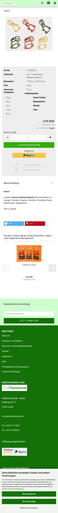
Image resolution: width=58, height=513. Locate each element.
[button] (7, 137)
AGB (4, 361)
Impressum (7, 356)
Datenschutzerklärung (15, 489)
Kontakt (5, 351)
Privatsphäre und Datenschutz (15, 367)
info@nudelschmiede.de (12, 416)
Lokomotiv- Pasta (29, 265)
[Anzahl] (29, 137)
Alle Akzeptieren (29, 494)
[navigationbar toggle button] (55, 3)
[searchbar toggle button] (42, 3)
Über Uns (6, 336)
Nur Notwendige (29, 501)
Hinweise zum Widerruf (12, 341)
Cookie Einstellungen (11, 371)
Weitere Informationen (29, 508)
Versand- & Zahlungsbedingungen (17, 346)
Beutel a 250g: (10, 132)
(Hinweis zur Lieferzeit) (34, 77)
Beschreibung (11, 183)
